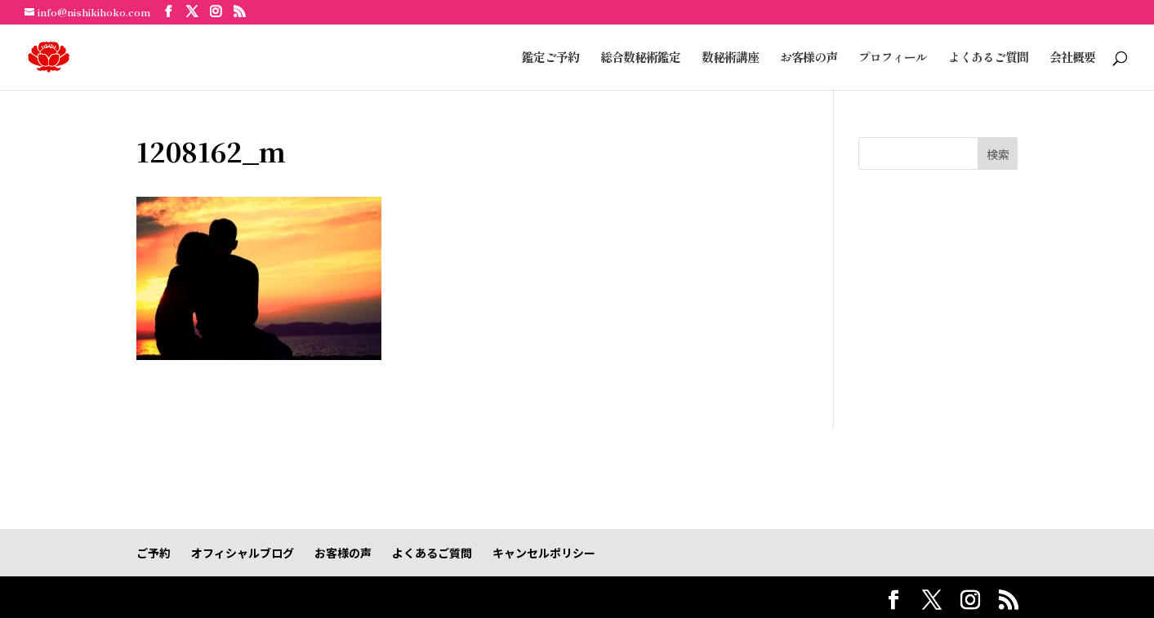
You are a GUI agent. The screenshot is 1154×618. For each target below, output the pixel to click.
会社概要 (1072, 58)
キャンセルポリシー (543, 553)
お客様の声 (808, 58)
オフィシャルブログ (242, 553)
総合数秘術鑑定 (640, 58)
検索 (998, 154)
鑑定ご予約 (550, 58)
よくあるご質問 (988, 58)
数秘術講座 (730, 58)
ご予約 (153, 553)
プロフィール (892, 58)
